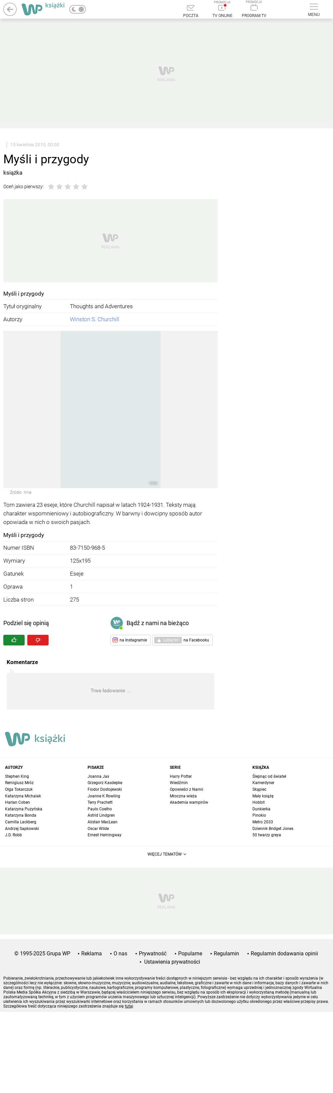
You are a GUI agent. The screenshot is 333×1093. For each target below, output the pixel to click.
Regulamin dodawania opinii (284, 953)
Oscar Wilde (98, 828)
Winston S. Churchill (94, 319)
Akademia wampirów (189, 802)
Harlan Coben (17, 802)
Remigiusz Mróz (19, 782)
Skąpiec (259, 789)
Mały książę (262, 796)
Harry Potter (181, 776)
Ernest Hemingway (105, 835)
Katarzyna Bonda (20, 815)
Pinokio (259, 815)
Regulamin (226, 953)
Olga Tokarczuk (19, 789)
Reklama (91, 953)
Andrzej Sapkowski (22, 828)
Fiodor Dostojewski (105, 789)
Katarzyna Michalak (23, 796)
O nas (120, 953)
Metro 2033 (262, 822)
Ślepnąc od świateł (269, 776)
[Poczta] (190, 11)
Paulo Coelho (100, 809)
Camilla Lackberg (20, 822)
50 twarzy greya (266, 835)
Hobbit (258, 802)
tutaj (129, 1006)
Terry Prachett (100, 802)
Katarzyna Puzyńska (23, 809)
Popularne (190, 953)
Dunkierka (261, 809)
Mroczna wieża (183, 796)
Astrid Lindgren (101, 815)
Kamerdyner (263, 782)
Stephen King (17, 776)
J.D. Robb (13, 835)
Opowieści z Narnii (186, 789)
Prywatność (152, 953)
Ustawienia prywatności (172, 962)
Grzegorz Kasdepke (105, 782)
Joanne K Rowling (104, 796)
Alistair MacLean (103, 822)
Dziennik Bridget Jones (272, 828)
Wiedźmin (179, 782)
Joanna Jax (98, 776)
